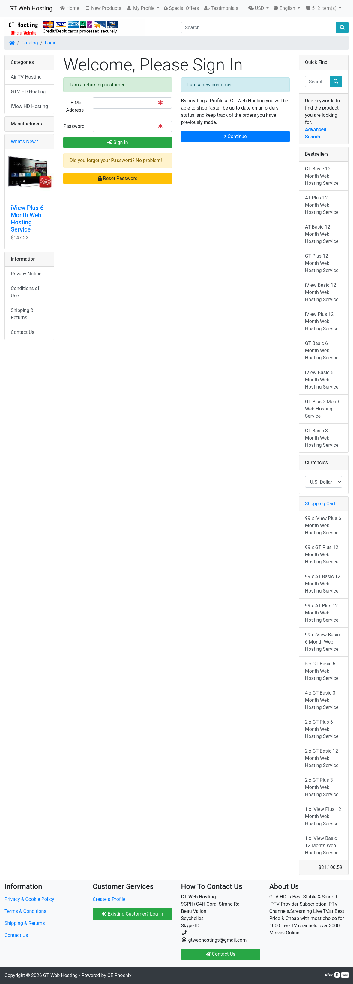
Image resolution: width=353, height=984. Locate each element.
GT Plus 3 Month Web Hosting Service (322, 409)
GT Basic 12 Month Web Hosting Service (322, 176)
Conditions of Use (25, 292)
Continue (235, 136)
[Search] (259, 27)
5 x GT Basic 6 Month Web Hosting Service (322, 671)
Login (50, 43)
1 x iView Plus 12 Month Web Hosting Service (323, 816)
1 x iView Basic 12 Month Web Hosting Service (322, 846)
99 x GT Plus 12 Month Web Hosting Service (322, 554)
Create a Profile (109, 899)
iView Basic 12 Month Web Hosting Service (322, 292)
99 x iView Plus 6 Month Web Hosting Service (323, 525)
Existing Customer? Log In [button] (132, 914)
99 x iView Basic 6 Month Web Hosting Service (322, 642)
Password (74, 126)
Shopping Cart (320, 503)
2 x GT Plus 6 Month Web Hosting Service (322, 729)
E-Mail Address (75, 106)
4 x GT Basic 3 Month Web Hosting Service (322, 700)
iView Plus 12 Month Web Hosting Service (322, 321)
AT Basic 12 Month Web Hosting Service (322, 234)
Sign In (117, 142)
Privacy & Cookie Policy (29, 899)
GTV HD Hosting (28, 91)
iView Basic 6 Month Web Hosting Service (322, 380)
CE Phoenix (119, 975)
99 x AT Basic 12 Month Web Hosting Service (322, 584)
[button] (143, 8)
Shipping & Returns (22, 314)
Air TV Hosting (26, 77)
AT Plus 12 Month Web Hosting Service (322, 205)
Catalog (30, 43)
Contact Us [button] (220, 954)
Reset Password (118, 178)
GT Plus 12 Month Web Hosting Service (322, 263)
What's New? (24, 141)
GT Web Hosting (30, 8)
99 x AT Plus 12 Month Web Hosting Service (322, 613)
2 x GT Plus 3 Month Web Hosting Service (322, 787)
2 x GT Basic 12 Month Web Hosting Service (322, 758)
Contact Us (22, 332)
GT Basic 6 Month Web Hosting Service (322, 350)
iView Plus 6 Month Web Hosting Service (27, 218)
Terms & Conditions (25, 911)
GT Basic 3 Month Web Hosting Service (322, 438)
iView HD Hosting (29, 106)
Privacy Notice (26, 274)
